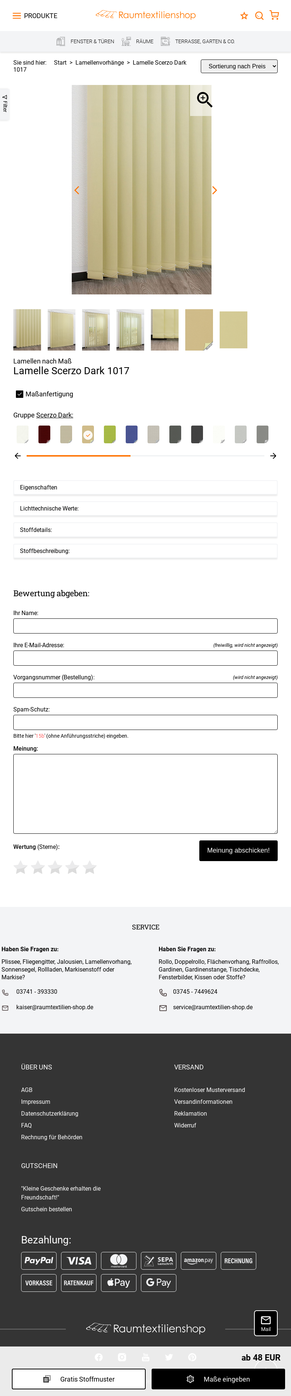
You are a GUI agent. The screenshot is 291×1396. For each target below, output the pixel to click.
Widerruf (185, 1125)
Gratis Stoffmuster (79, 1379)
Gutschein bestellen (46, 1209)
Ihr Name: (145, 622)
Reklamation (190, 1113)
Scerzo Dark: (54, 415)
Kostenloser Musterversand (209, 1089)
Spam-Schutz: (145, 722)
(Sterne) (56, 860)
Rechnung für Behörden (51, 1137)
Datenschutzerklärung (49, 1113)
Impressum (35, 1101)
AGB (27, 1089)
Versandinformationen (203, 1101)
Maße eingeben (218, 1379)
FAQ (26, 1125)
